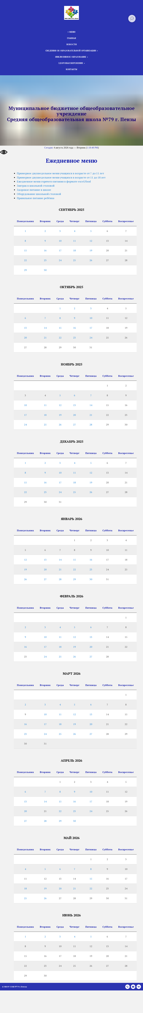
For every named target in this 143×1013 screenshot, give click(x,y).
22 (25, 260)
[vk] (138, 986)
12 (91, 240)
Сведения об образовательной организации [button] (70, 50)
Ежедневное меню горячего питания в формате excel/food (54, 181)
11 (74, 240)
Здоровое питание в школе (34, 189)
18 (74, 250)
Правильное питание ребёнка (35, 198)
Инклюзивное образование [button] (70, 57)
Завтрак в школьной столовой (36, 185)
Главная (71, 38)
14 (45, 327)
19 (91, 250)
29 (25, 270)
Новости (71, 44)
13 (25, 327)
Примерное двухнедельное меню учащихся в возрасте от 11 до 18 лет (61, 177)
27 (74, 424)
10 (60, 240)
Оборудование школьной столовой (39, 194)
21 (45, 337)
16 (45, 250)
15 (25, 250)
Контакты (71, 69)
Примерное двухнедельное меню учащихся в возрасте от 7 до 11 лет (60, 173)
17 (60, 250)
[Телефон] (127, 986)
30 (45, 270)
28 (91, 424)
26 (91, 260)
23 (45, 260)
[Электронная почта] (133, 986)
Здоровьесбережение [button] (70, 63)
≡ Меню (71, 32)
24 (60, 260)
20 (25, 337)
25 (74, 260)
